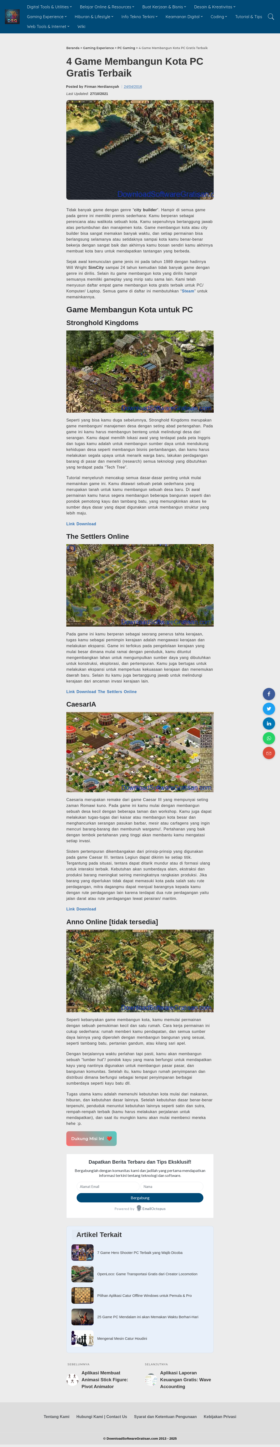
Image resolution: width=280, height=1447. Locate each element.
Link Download (81, 524)
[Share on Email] (269, 753)
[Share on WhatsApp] (269, 738)
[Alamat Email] (108, 1186)
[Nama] (171, 1186)
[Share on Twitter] (269, 709)
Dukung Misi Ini (91, 1139)
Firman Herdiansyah (101, 86)
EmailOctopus (154, 1209)
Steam (188, 291)
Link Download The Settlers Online (101, 692)
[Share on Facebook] (269, 694)
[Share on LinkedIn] (269, 723)
